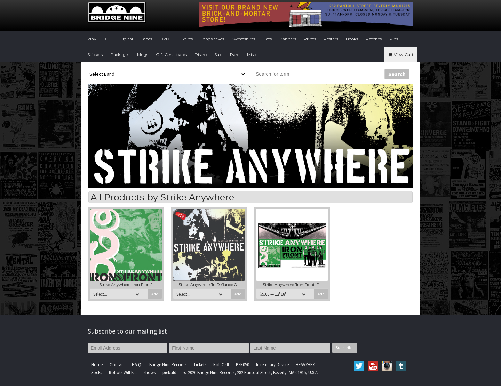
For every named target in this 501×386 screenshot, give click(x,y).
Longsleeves (212, 38)
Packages (119, 54)
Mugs (142, 54)
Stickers (95, 54)
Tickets (199, 364)
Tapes (146, 38)
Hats (267, 38)
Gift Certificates (171, 54)
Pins (393, 38)
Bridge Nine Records (167, 364)
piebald (169, 372)
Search (397, 74)
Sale (218, 54)
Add (154, 293)
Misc (251, 54)
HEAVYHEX (305, 364)
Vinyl (92, 38)
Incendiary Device (272, 364)
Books (352, 38)
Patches (374, 38)
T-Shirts (185, 38)
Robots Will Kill (123, 372)
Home (97, 364)
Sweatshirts (243, 38)
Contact (117, 364)
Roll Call (221, 364)
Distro (200, 54)
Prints (310, 38)
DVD (164, 38)
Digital (126, 38)
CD (108, 38)
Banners (287, 38)
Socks (96, 372)
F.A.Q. (137, 364)
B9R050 (242, 364)
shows (150, 372)
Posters (331, 38)
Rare (234, 54)
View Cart (401, 54)
